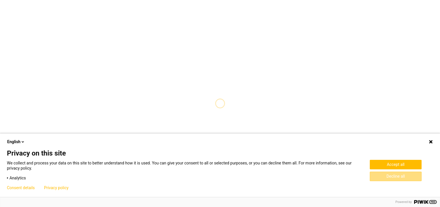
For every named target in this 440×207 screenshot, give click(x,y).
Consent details (21, 187)
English (16, 141)
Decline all (395, 176)
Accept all (396, 164)
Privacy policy (56, 187)
